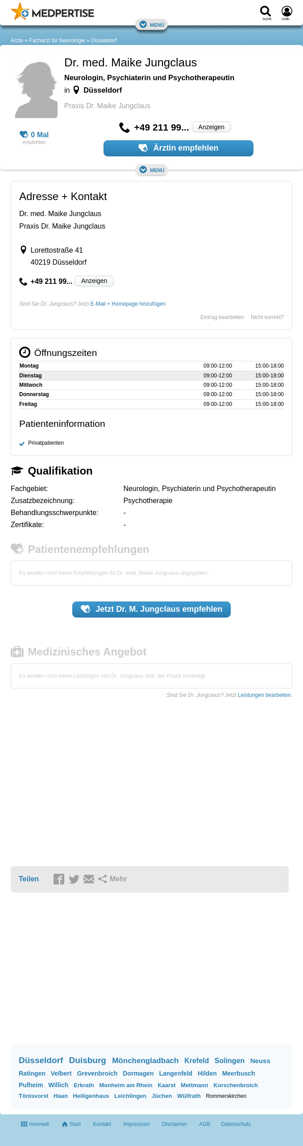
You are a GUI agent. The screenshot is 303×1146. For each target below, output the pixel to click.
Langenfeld (175, 1073)
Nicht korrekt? (267, 317)
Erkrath (84, 1085)
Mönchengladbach (145, 1060)
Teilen (29, 879)
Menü (152, 24)
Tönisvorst (33, 1096)
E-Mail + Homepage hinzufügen (128, 304)
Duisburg (87, 1060)
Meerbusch (238, 1073)
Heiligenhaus (91, 1096)
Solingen (230, 1060)
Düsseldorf (103, 40)
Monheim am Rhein (125, 1085)
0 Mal (34, 135)
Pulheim (31, 1085)
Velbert (61, 1073)
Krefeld (196, 1060)
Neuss (260, 1060)
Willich (58, 1085)
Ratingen (32, 1073)
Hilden (207, 1073)
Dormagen (138, 1073)
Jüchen (162, 1096)
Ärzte (17, 40)
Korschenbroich (235, 1085)
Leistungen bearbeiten (264, 695)
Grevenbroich (97, 1073)
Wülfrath (189, 1096)
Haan (61, 1096)
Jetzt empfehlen (152, 609)
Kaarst (166, 1085)
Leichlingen (130, 1096)
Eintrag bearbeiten (222, 317)
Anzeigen (211, 127)
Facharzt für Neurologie (57, 40)
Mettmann (194, 1085)
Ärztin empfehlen (178, 148)
